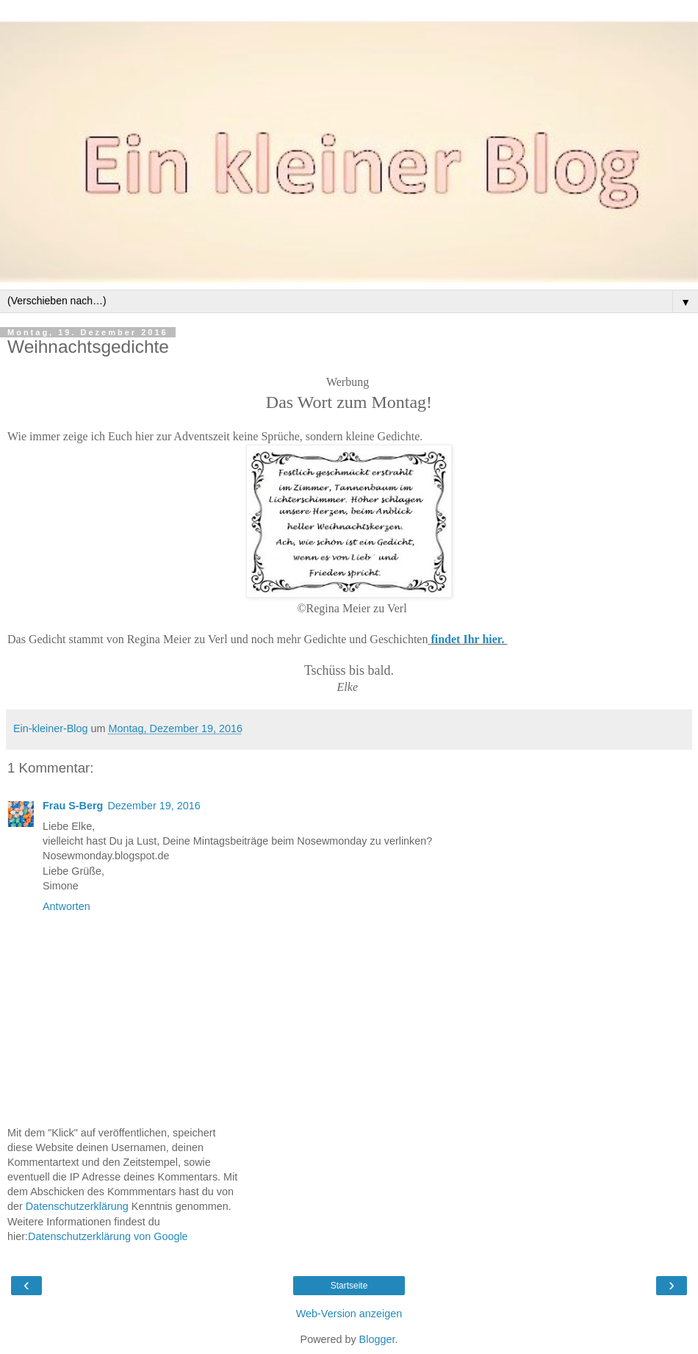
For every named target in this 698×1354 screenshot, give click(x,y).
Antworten (66, 906)
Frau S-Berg (73, 806)
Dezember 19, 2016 (153, 806)
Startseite (349, 1285)
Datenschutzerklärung (77, 1206)
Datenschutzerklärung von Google (108, 1236)
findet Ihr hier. (469, 639)
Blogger (377, 1339)
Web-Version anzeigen (349, 1313)
